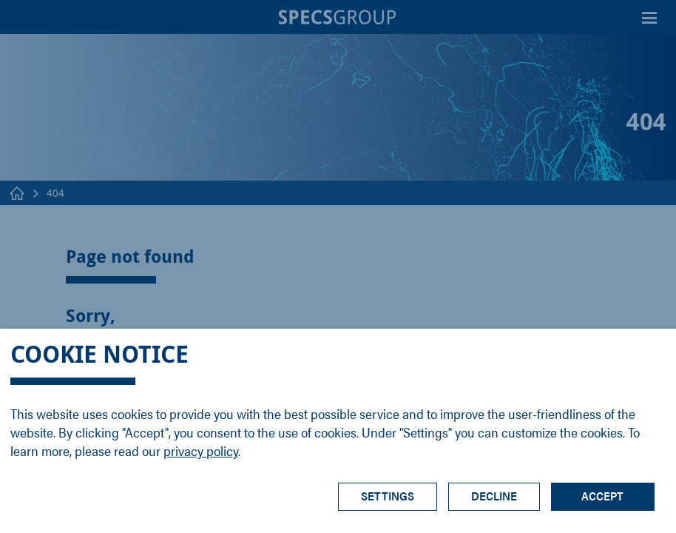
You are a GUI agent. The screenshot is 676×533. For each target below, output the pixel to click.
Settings (387, 495)
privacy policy (200, 450)
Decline (494, 495)
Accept (602, 495)
